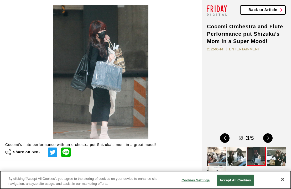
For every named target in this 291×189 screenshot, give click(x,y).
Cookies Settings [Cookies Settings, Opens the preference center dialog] (195, 180)
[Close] (282, 179)
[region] (145, 180)
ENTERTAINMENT (244, 49)
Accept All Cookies (235, 180)
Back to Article (262, 10)
